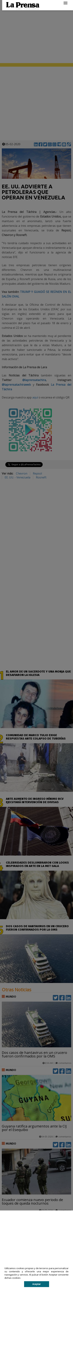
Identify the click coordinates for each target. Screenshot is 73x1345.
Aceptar (36, 1284)
